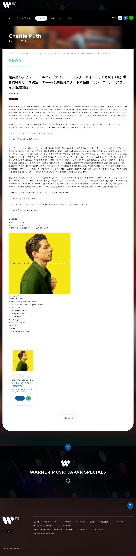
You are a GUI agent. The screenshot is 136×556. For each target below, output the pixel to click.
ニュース (41, 18)
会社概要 (36, 522)
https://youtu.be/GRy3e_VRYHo (26, 139)
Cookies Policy (97, 529)
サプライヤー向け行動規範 (42, 526)
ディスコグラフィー (24, 18)
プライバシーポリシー (52, 522)
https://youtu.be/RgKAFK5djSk (25, 210)
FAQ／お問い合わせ (64, 526)
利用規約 (68, 522)
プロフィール (55, 18)
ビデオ (69, 18)
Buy (20, 398)
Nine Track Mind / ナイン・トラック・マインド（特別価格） (22, 383)
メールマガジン (118, 522)
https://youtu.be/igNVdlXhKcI (25, 198)
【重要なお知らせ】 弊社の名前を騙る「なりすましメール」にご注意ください (60, 529)
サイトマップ (80, 522)
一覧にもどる (68, 418)
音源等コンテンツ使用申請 (99, 522)
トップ (7, 18)
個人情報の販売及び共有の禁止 (44, 533)
